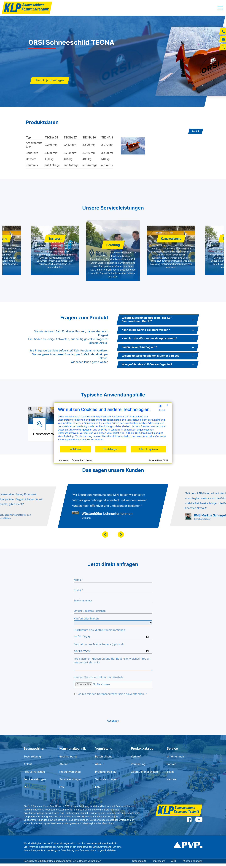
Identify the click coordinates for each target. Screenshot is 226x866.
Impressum (159, 863)
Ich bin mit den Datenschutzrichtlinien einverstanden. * (110, 696)
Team (170, 774)
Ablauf (28, 766)
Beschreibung (32, 759)
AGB (174, 863)
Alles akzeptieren (148, 449)
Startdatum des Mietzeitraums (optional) (99, 630)
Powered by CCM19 (158, 460)
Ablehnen (75, 449)
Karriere (172, 781)
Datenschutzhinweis (82, 460)
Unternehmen (175, 759)
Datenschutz (139, 863)
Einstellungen (110, 449)
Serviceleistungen (35, 781)
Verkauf (136, 759)
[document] (113, 426)
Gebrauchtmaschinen (144, 774)
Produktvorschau (34, 774)
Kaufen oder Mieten (86, 618)
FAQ (26, 789)
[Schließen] (167, 405)
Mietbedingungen (192, 863)
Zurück (195, 131)
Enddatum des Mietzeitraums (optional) (99, 644)
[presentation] (105, 534)
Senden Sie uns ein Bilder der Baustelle (99, 679)
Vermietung (138, 766)
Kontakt (171, 766)
